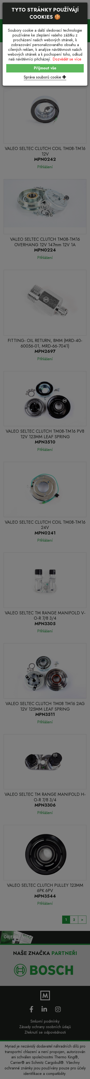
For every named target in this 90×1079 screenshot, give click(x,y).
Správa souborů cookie (45, 77)
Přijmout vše (45, 68)
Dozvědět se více (67, 59)
